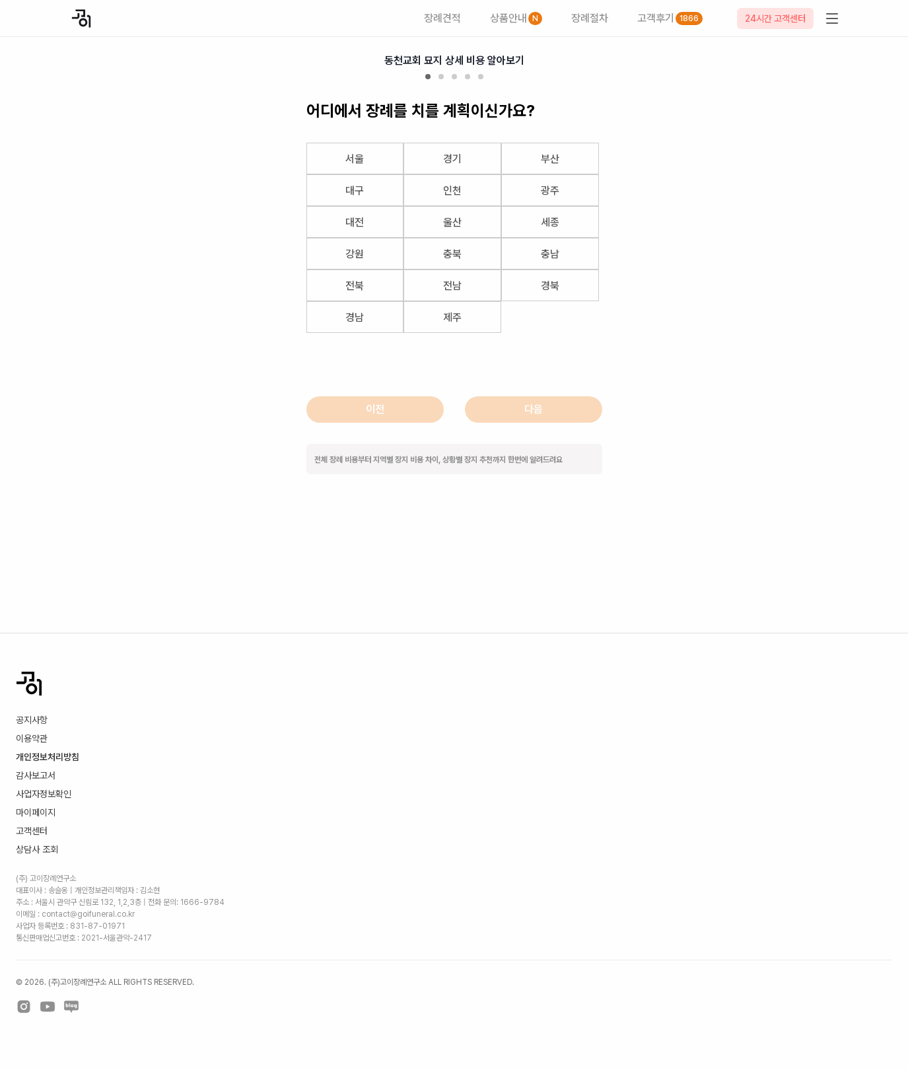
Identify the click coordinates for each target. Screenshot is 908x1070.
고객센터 (32, 831)
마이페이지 (35, 812)
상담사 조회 (37, 849)
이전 (375, 409)
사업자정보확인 (43, 794)
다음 (533, 409)
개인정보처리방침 (47, 757)
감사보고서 (35, 775)
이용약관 (32, 738)
